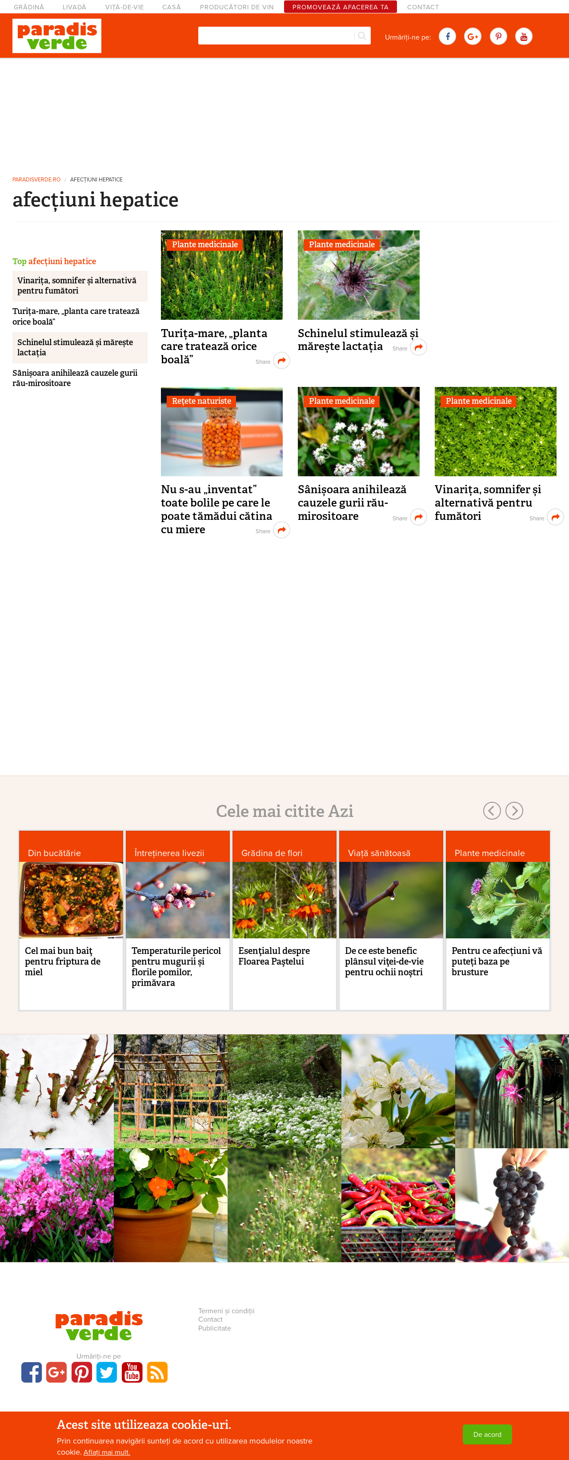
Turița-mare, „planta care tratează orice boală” (214, 346)
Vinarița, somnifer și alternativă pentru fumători (488, 502)
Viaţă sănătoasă (379, 853)
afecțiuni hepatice (96, 180)
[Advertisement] (284, 113)
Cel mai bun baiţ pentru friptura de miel (62, 961)
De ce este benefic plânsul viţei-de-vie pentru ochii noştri (384, 961)
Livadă (75, 7)
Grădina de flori (272, 853)
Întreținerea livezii (169, 853)
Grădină (29, 7)
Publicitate (214, 1328)
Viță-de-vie (124, 7)
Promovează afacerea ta (341, 7)
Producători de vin (237, 7)
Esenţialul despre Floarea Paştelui (274, 956)
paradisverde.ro (36, 180)
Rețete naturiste (201, 401)
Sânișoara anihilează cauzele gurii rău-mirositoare (352, 502)
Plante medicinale (205, 244)
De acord (487, 1434)
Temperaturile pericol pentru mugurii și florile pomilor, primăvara (176, 967)
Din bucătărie (54, 853)
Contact (423, 7)
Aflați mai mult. (107, 1452)
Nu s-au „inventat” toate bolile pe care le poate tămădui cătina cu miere (216, 509)
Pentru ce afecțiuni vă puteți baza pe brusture (497, 961)
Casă (171, 7)
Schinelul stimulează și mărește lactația (358, 340)
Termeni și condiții (226, 1311)
